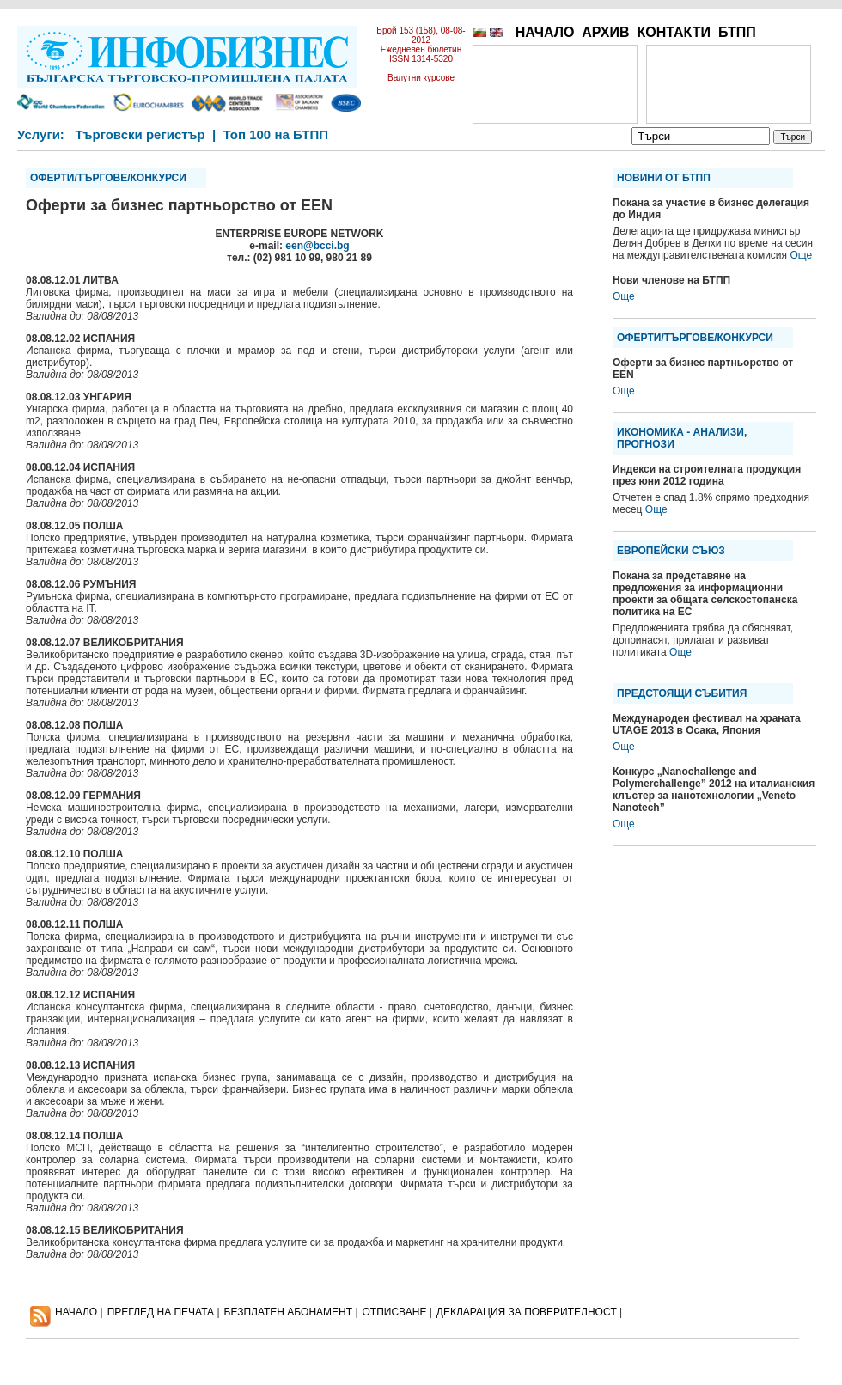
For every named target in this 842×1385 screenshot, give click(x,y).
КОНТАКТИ (674, 32)
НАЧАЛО (545, 32)
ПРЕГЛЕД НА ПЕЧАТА (160, 1312)
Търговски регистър (139, 134)
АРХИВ (605, 32)
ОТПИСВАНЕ (395, 1312)
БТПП (737, 32)
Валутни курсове (421, 77)
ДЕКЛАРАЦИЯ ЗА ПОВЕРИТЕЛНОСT (526, 1312)
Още (801, 255)
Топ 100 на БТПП (276, 134)
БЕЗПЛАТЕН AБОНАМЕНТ (288, 1312)
